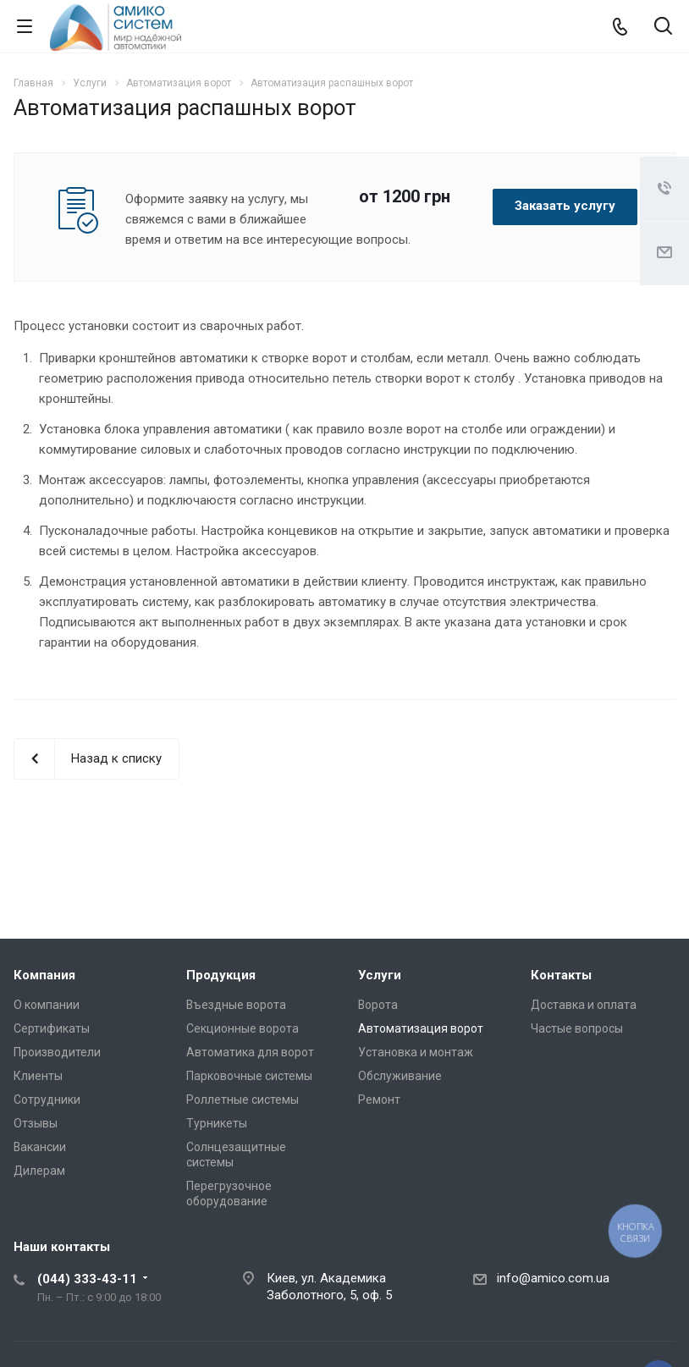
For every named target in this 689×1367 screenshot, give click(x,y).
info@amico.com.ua (553, 1278)
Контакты (561, 975)
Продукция (221, 975)
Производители (57, 1052)
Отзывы (36, 1123)
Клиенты (38, 1076)
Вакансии (40, 1147)
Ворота (378, 1004)
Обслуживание (400, 1076)
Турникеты (216, 1123)
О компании (47, 1004)
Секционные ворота (242, 1028)
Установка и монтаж (415, 1052)
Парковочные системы (249, 1076)
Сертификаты (52, 1028)
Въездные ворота (236, 1004)
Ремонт (379, 1099)
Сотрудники (47, 1099)
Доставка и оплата (584, 1004)
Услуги (379, 975)
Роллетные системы (242, 1099)
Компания (44, 975)
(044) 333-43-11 (87, 1279)
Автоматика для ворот (250, 1052)
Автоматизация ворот (420, 1028)
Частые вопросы (577, 1028)
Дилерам (39, 1170)
